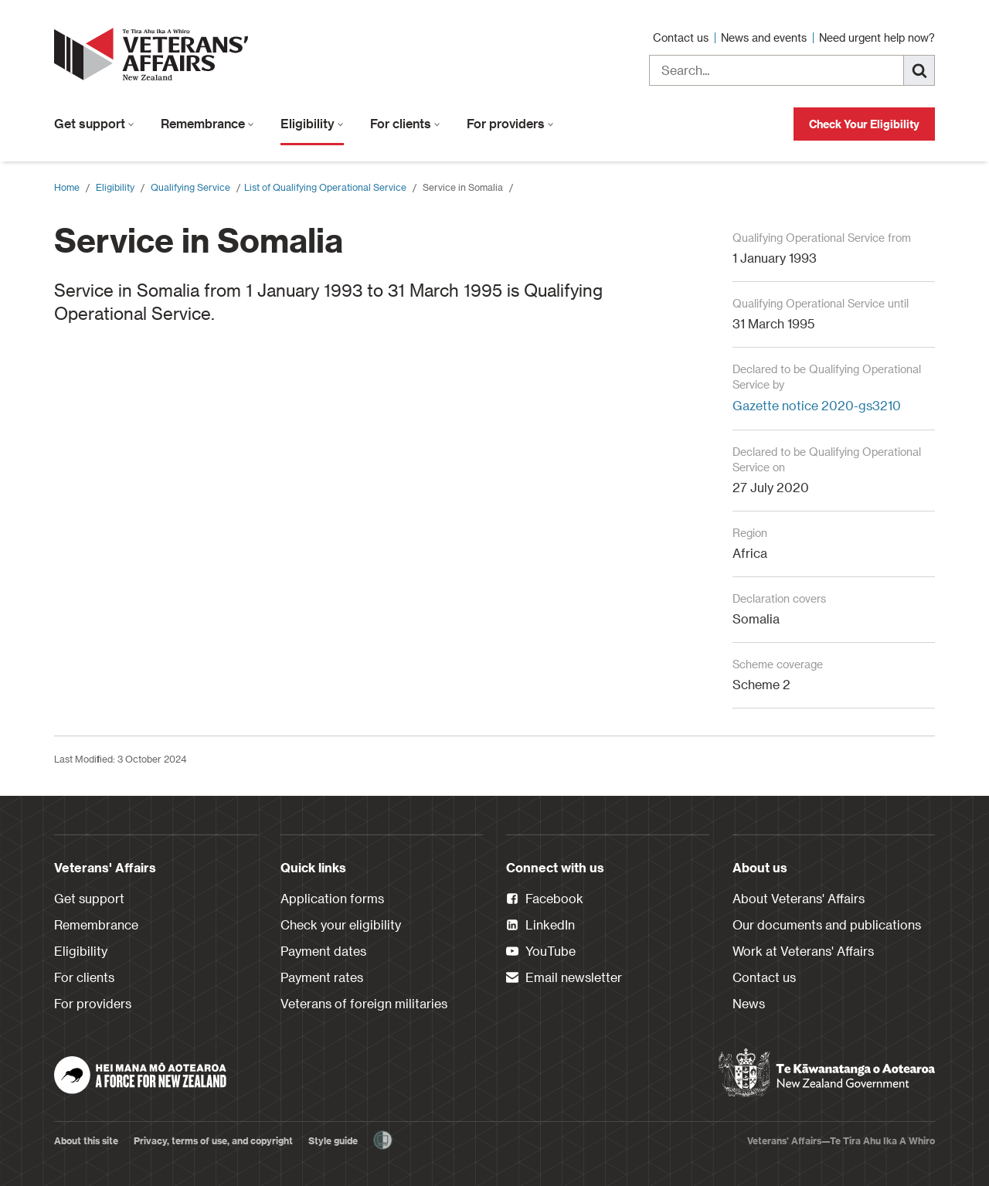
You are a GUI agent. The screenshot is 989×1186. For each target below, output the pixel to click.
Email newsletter (564, 978)
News (748, 1003)
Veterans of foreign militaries (363, 1003)
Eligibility (312, 123)
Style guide (333, 1140)
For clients (405, 123)
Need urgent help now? (877, 37)
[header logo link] (154, 54)
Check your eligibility (340, 924)
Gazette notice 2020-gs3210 (816, 405)
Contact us (682, 37)
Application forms (332, 898)
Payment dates (323, 950)
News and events (765, 37)
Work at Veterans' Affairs (803, 950)
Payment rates (321, 977)
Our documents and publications (826, 924)
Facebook (544, 899)
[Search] (919, 70)
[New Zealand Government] (827, 1073)
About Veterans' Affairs (798, 898)
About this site (86, 1140)
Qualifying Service (190, 187)
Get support (94, 123)
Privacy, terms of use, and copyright (213, 1140)
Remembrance (207, 123)
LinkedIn (540, 925)
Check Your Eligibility (864, 124)
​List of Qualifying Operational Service (325, 187)
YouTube (541, 951)
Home (67, 187)
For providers (510, 123)
